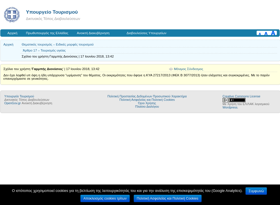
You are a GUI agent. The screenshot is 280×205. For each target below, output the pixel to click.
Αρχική (12, 33)
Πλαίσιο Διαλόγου (147, 106)
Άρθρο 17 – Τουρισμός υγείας (44, 50)
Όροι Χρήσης (147, 103)
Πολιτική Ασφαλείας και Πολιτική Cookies (147, 99)
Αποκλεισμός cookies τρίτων (105, 198)
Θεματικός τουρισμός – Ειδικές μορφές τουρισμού (58, 44)
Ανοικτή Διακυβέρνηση (93, 33)
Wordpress (230, 107)
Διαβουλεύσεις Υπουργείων (147, 33)
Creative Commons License (241, 96)
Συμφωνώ (256, 191)
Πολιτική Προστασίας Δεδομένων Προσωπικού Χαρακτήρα (147, 96)
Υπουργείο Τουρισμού (52, 12)
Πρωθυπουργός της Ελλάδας (47, 33)
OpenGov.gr (12, 103)
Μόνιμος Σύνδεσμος (188, 69)
